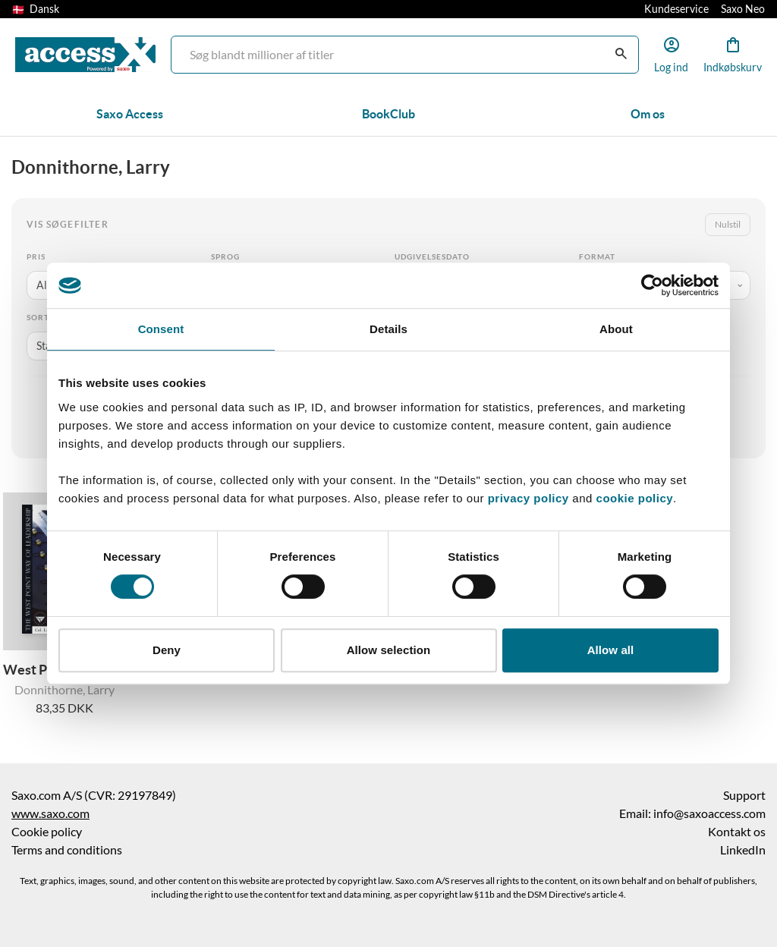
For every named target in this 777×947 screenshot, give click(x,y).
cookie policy (633, 498)
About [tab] (616, 328)
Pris (36, 257)
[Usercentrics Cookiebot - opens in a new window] (652, 285)
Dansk (35, 9)
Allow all (610, 649)
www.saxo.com (50, 813)
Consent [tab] (161, 328)
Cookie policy (46, 831)
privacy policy (528, 498)
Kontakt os (737, 831)
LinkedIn (743, 850)
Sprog (225, 257)
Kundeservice (676, 9)
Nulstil (728, 224)
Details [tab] (388, 328)
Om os (648, 114)
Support (744, 795)
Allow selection (389, 649)
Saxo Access (129, 114)
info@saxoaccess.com (709, 813)
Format (597, 257)
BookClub (388, 114)
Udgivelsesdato (432, 257)
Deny (167, 649)
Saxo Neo (743, 9)
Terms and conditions (66, 850)
